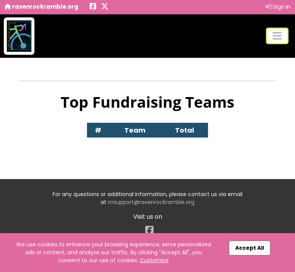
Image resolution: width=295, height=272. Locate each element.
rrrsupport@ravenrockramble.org (151, 202)
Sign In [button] (278, 7)
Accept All (249, 248)
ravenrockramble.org (41, 7)
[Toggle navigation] (277, 36)
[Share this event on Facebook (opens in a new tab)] (93, 7)
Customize (154, 260)
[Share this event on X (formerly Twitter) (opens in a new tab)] (105, 7)
